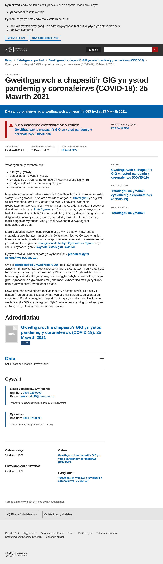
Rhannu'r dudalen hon (24, 514)
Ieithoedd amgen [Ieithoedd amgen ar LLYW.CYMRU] (55, 537)
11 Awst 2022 (69, 150)
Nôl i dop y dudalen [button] (60, 514)
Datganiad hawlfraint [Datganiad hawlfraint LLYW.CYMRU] (52, 533)
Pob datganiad (120, 128)
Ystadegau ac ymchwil (30, 60)
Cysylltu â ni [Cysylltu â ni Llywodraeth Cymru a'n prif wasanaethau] (12, 533)
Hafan (8, 60)
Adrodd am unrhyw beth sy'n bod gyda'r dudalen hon (34, 501)
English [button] (93, 49)
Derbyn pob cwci (16, 38)
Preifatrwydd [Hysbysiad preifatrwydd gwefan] (85, 533)
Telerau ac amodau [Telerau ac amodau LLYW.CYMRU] (107, 533)
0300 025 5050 (32, 392)
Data (10, 358)
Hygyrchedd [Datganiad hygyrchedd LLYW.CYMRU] (29, 533)
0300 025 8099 (32, 418)
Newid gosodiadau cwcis (45, 38)
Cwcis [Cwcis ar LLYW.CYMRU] (71, 533)
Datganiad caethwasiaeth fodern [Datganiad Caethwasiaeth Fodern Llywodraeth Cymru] (23, 537)
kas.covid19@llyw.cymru (37, 396)
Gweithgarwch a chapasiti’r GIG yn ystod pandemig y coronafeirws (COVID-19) (96, 60)
